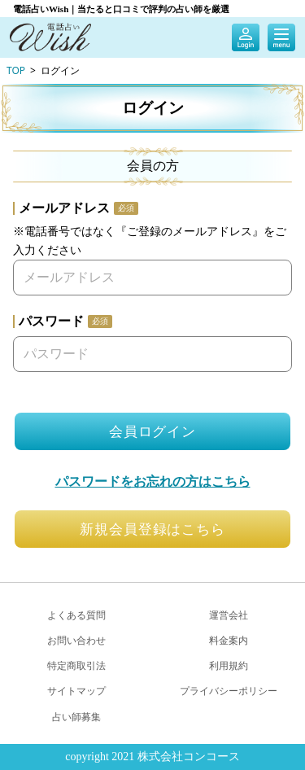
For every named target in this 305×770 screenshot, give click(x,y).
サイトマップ (76, 691)
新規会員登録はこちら (152, 528)
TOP (16, 70)
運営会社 (228, 615)
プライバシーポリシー (228, 691)
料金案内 (228, 640)
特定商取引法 (76, 665)
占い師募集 (76, 717)
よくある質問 (76, 615)
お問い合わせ (76, 640)
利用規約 (228, 665)
